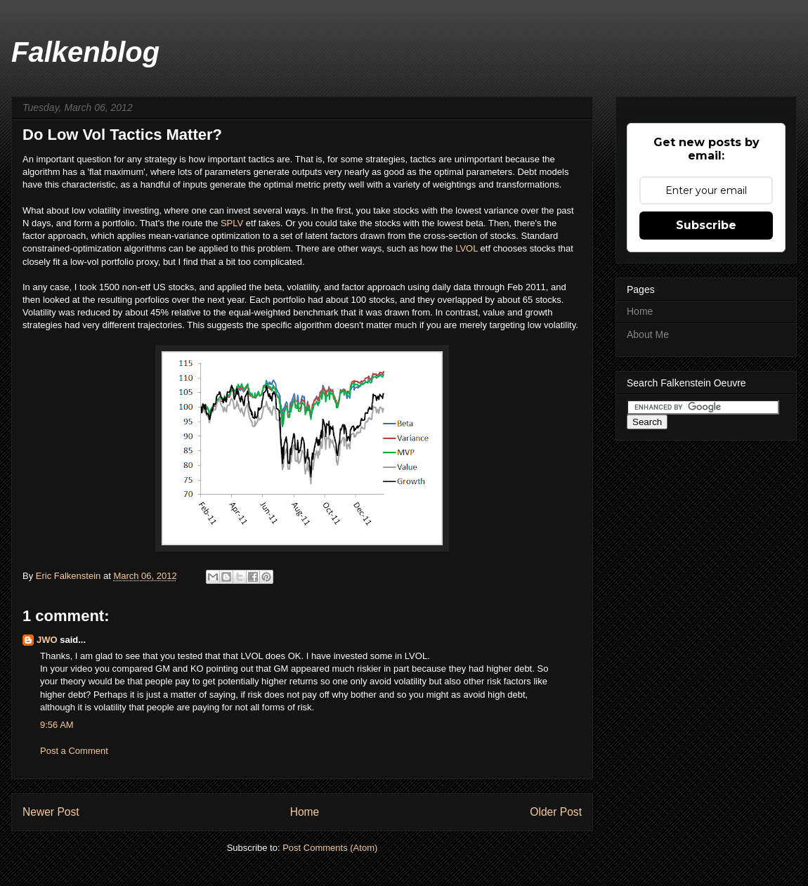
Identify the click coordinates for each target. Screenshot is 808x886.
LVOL (467, 248)
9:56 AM (57, 724)
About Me (648, 334)
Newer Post (50, 812)
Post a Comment (74, 750)
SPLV (233, 223)
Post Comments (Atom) (329, 847)
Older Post (556, 812)
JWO (47, 639)
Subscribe (706, 225)
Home (305, 812)
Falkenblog (85, 52)
